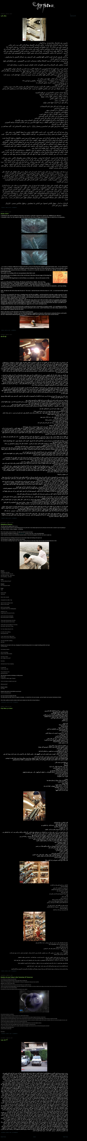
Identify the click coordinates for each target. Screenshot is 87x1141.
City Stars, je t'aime (6, 708)
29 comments (15, 1132)
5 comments (15, 702)
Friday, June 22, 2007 (5, 330)
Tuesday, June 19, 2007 (6, 518)
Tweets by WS (73, 15)
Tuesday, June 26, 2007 (6, 207)
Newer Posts (3, 1136)
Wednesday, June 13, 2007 (6, 702)
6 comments (14, 518)
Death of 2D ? (5, 213)
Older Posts (65, 1136)
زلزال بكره (3, 15)
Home (34, 1136)
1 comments (13, 330)
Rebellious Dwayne (6, 524)
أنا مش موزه (4, 1040)
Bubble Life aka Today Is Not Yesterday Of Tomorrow (17, 977)
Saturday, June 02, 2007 (6, 1132)
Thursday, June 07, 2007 (6, 1033)
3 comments (14, 207)
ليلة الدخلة (3, 336)
